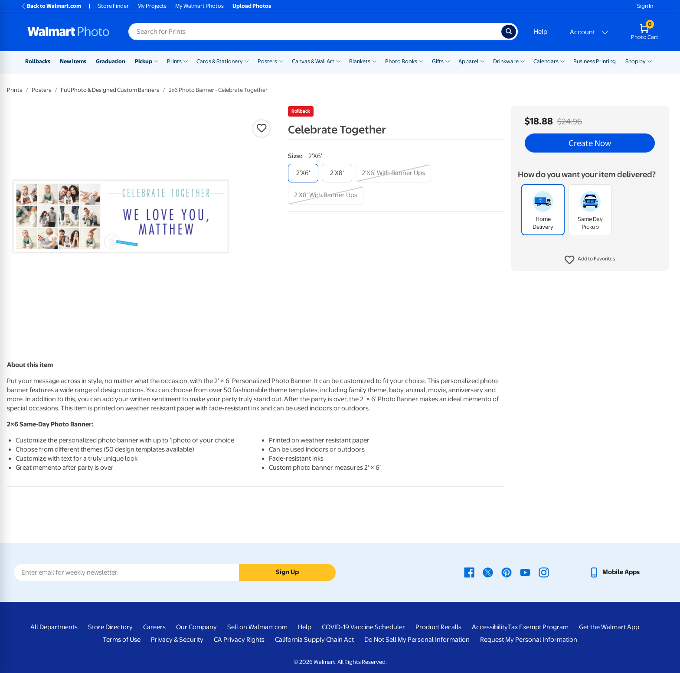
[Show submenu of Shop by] (649, 60)
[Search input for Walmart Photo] (314, 31)
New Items (73, 61)
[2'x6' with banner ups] (393, 173)
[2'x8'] (337, 173)
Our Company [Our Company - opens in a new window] (196, 627)
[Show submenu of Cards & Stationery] (246, 60)
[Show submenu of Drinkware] (522, 60)
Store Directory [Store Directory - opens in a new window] (110, 627)
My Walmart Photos (199, 6)
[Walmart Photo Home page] (68, 32)
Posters (267, 61)
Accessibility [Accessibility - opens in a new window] (490, 627)
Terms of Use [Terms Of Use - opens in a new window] (122, 640)
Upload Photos (251, 6)
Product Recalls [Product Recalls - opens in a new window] (438, 627)
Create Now (590, 143)
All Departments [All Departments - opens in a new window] (54, 627)
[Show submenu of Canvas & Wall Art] (338, 60)
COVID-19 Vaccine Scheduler (363, 627)
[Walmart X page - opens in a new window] (488, 572)
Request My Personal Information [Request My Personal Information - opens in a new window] (528, 640)
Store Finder (113, 6)
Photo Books (401, 61)
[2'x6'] (303, 173)
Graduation (110, 61)
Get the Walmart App (609, 627)
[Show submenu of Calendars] (562, 60)
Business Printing (594, 61)
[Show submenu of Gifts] (447, 60)
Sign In (645, 6)
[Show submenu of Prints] (185, 60)
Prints (174, 61)
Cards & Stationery (219, 61)
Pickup (143, 61)
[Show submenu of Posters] (281, 60)
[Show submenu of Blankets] (374, 60)
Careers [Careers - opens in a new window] (154, 627)
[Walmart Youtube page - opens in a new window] (525, 572)
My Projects (152, 6)
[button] (590, 260)
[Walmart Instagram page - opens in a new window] (544, 572)
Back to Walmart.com (51, 6)
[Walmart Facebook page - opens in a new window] (469, 572)
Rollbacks (37, 61)
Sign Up (287, 572)
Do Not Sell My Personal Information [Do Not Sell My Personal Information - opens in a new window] (417, 640)
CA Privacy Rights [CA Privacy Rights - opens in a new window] (239, 640)
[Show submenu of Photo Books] (421, 60)
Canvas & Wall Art (313, 61)
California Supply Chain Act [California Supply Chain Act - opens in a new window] (314, 640)
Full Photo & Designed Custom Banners (110, 90)
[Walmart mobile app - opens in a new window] (614, 572)
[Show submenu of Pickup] (156, 60)
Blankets (359, 61)
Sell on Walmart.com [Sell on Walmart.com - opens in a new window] (257, 627)
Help (540, 32)
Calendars (546, 61)
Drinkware (506, 61)
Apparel (468, 61)
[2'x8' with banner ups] (325, 195)
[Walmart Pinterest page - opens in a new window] (506, 572)
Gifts (438, 61)
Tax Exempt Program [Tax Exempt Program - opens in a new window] (538, 627)
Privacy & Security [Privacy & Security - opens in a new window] (177, 640)
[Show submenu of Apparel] (482, 60)
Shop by (635, 61)
